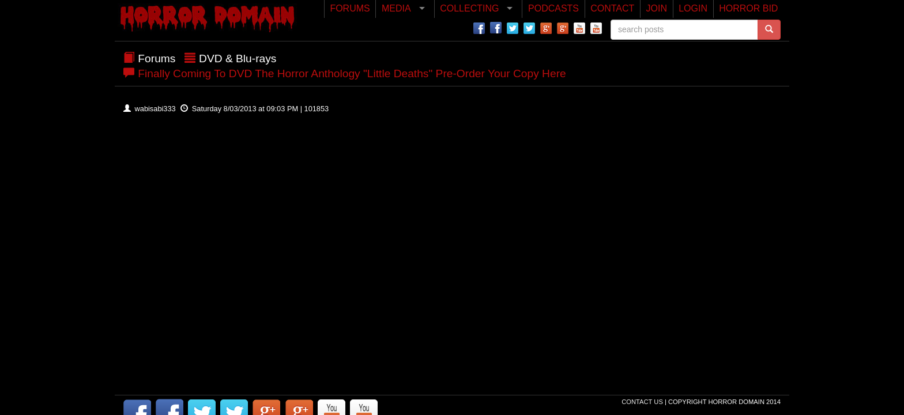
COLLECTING (469, 8)
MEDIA (396, 8)
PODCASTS (553, 8)
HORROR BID (748, 8)
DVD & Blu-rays (237, 58)
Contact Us (643, 401)
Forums (156, 58)
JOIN (656, 8)
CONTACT (612, 8)
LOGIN (693, 8)
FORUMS (350, 8)
